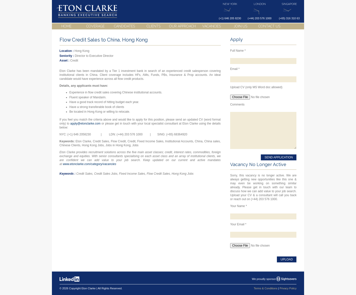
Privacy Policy (288, 288)
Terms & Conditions (265, 288)
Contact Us (269, 26)
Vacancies (211, 26)
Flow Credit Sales (158, 173)
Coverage (95, 26)
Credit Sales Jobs (105, 173)
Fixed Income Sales (132, 173)
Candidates (124, 26)
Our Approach (182, 26)
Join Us (240, 26)
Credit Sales (84, 173)
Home (66, 26)
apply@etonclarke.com (85, 123)
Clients (153, 26)
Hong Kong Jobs (183, 173)
